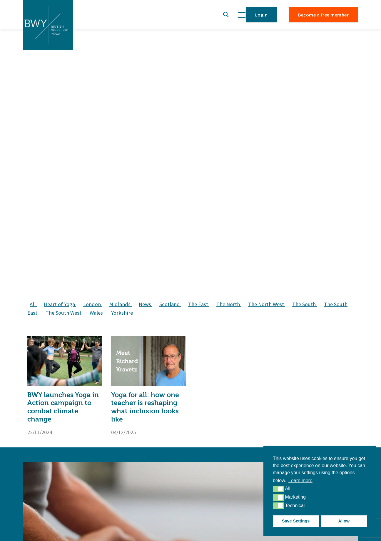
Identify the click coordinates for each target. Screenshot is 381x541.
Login (261, 15)
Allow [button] (344, 521)
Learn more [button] (300, 480)
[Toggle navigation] (242, 14)
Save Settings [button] (296, 521)
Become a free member (323, 15)
